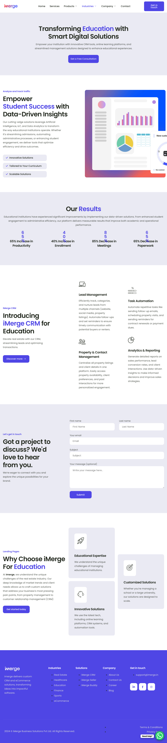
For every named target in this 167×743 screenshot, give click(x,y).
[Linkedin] (133, 686)
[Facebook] (142, 686)
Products (70, 6)
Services (54, 6)
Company (108, 6)
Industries (89, 6)
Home (41, 6)
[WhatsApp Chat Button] (159, 735)
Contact (125, 6)
